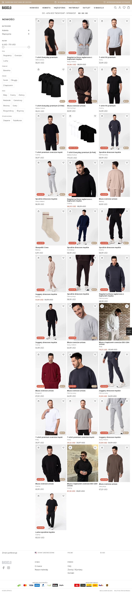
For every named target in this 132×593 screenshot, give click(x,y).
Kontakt (71, 573)
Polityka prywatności (122, 590)
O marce (38, 566)
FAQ (69, 566)
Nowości (34, 8)
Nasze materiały (41, 570)
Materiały (74, 8)
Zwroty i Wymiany (75, 570)
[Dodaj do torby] (38, 21)
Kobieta (46, 8)
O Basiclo (99, 8)
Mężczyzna (59, 8)
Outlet (86, 8)
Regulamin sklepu (106, 590)
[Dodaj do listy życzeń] (63, 21)
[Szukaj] (115, 7)
